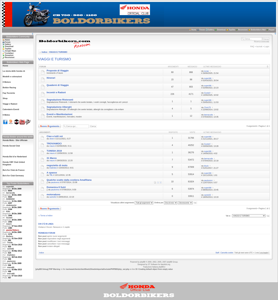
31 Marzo (52, 158)
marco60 (11, 274)
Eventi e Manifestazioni (59, 114)
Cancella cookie (227, 253)
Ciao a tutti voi (55, 136)
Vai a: (228, 216)
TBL (51, 175)
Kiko (8, 211)
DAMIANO (10, 199)
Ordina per (165, 202)
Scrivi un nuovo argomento (49, 126)
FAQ (252, 46)
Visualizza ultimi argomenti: (132, 202)
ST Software (153, 264)
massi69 (10, 267)
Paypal (271, 30)
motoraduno (53, 194)
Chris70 (207, 107)
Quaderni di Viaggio (58, 85)
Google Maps (10, 51)
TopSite (232, 30)
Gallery (211, 30)
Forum (202, 30)
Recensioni (243, 30)
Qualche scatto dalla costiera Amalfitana (69, 180)
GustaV (9, 218)
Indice (44, 52)
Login (266, 46)
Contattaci (9, 53)
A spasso (52, 172)
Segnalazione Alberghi (59, 107)
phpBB (142, 262)
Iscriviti (259, 46)
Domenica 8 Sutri (56, 187)
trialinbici (11, 255)
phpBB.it (162, 267)
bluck (206, 166)
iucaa (206, 71)
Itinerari (51, 78)
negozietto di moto (57, 165)
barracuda (10, 193)
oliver (51, 139)
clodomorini (11, 205)
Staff (217, 253)
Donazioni (9, 55)
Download (221, 30)
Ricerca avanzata (261, 41)
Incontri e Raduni (56, 92)
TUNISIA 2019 (54, 150)
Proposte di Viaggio (58, 70)
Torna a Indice (46, 215)
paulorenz (11, 261)
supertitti (10, 187)
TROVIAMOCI (54, 143)
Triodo (10, 243)
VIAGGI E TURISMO (58, 52)
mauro (9, 224)
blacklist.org (165, 264)
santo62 (10, 249)
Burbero (9, 236)
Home (193, 30)
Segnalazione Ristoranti (60, 99)
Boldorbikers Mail (258, 30)
